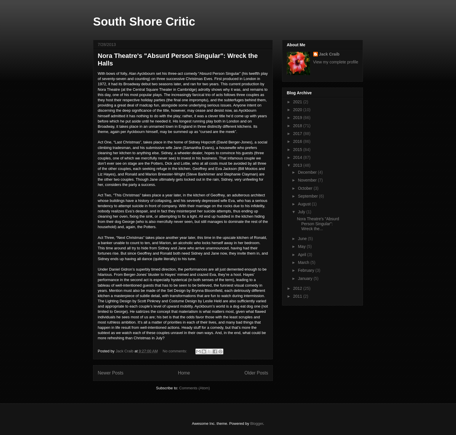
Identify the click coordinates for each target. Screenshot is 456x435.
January (306, 278)
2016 (298, 141)
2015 (298, 149)
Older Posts (256, 372)
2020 (298, 109)
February (306, 270)
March (304, 262)
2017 (298, 133)
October (306, 188)
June (303, 238)
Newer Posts (110, 372)
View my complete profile (335, 62)
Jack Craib (329, 54)
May (302, 246)
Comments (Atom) (194, 388)
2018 (298, 125)
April (302, 254)
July (302, 211)
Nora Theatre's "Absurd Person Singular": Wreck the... (318, 223)
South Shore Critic (144, 21)
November (308, 180)
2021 (298, 102)
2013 (298, 165)
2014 (298, 157)
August (304, 204)
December (308, 172)
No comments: (175, 351)
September (308, 196)
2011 (298, 296)
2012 (298, 288)
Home (184, 372)
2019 (298, 117)
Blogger (256, 423)
